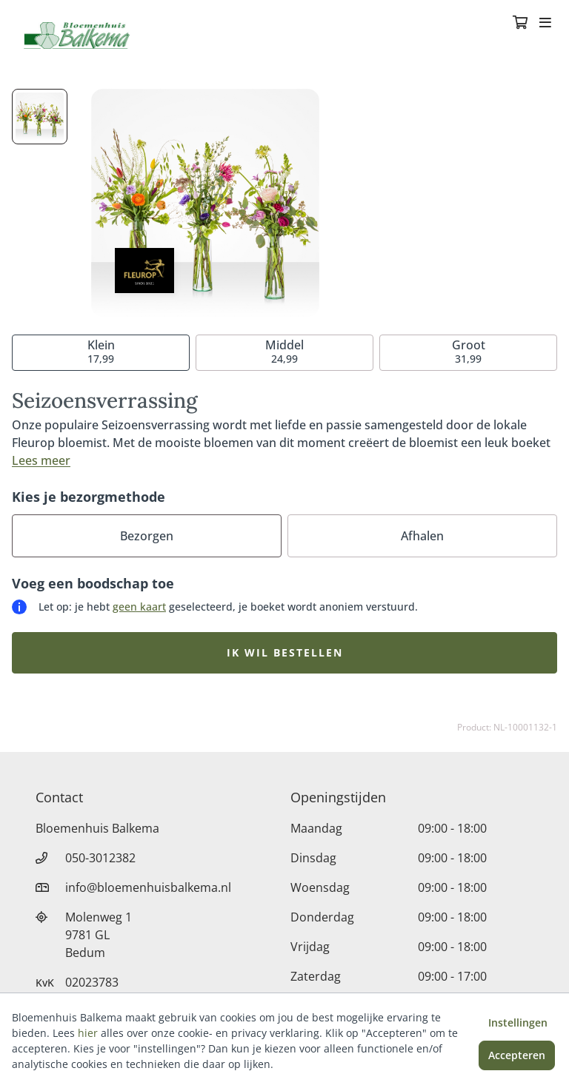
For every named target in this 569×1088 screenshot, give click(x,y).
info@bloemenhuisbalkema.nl (148, 887)
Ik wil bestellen (285, 652)
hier (88, 1033)
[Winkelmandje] (520, 23)
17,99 (101, 351)
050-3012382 (100, 858)
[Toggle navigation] (545, 23)
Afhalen (422, 536)
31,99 (468, 351)
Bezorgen (146, 536)
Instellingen (518, 1022)
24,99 (284, 351)
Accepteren (516, 1055)
